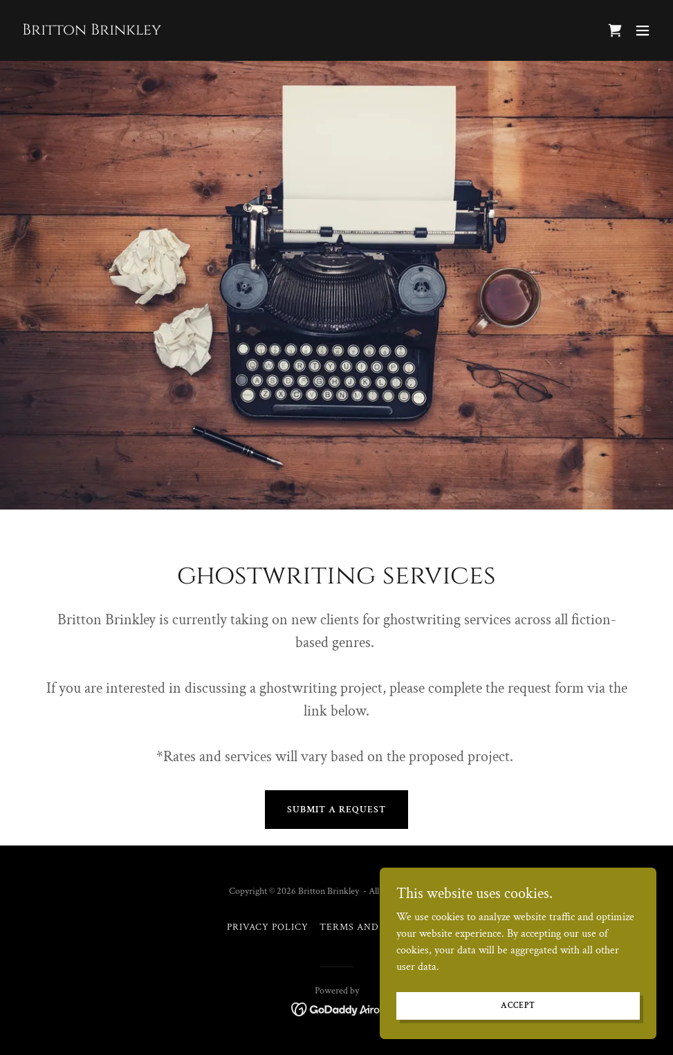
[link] (91, 31)
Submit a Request (336, 809)
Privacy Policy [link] (267, 927)
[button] (642, 30)
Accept (518, 1034)
